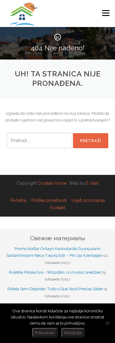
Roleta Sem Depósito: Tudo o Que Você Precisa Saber (55, 289)
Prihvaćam (45, 332)
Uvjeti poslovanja (88, 200)
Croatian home (52, 183)
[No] (107, 323)
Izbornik (105, 13)
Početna (18, 200)
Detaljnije (73, 332)
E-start (92, 183)
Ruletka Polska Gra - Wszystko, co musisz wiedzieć (55, 272)
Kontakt (57, 207)
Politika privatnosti (49, 200)
